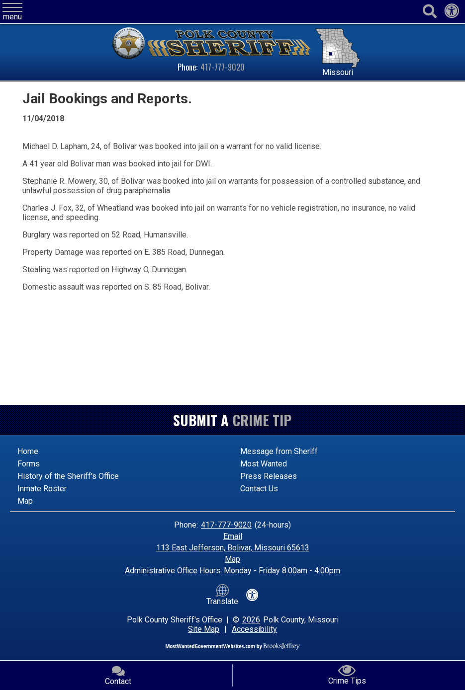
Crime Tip (262, 420)
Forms (28, 463)
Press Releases (268, 476)
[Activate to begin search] (429, 11)
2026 (251, 619)
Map (25, 501)
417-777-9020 (222, 67)
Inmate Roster (42, 488)
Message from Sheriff (279, 451)
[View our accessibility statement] (451, 13)
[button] (12, 12)
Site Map (203, 629)
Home (27, 451)
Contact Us (259, 488)
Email (232, 536)
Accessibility (254, 629)
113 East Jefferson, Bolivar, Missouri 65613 (232, 547)
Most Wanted (263, 463)
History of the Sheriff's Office (68, 476)
